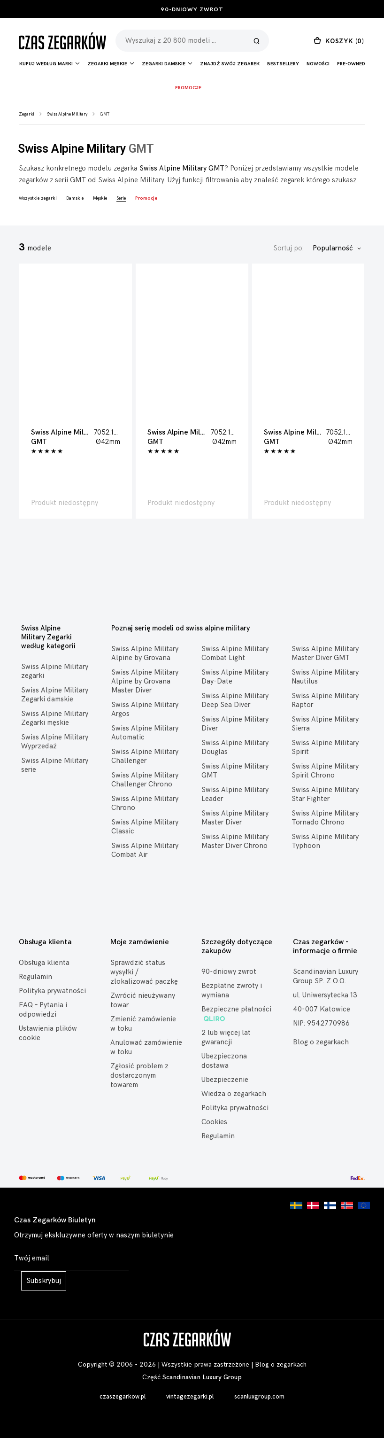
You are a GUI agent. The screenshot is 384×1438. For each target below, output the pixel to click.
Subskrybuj (43, 1280)
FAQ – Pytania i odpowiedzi (43, 1010)
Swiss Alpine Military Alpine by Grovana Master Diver (144, 681)
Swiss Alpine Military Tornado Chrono (325, 818)
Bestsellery (283, 64)
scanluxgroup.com (259, 1396)
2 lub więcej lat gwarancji (226, 1037)
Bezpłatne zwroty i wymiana (231, 990)
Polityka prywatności (52, 991)
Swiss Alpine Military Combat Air (144, 850)
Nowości (318, 64)
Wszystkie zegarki (38, 198)
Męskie (100, 198)
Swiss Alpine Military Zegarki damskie (54, 695)
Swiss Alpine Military (67, 114)
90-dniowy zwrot (192, 9)
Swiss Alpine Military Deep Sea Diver (235, 700)
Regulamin (35, 976)
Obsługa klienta (44, 962)
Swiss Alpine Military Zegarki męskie (54, 718)
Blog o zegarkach (321, 1042)
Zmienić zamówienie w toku (143, 1024)
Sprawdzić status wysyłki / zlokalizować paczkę (144, 972)
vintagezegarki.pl (190, 1396)
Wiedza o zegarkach (233, 1093)
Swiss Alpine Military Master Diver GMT (325, 653)
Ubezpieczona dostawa (224, 1061)
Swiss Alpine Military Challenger (144, 756)
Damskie (75, 198)
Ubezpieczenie (224, 1079)
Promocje (188, 88)
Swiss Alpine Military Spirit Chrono (325, 771)
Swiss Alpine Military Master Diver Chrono (235, 841)
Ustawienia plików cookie (48, 1033)
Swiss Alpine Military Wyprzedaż (54, 742)
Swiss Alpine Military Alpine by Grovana (144, 653)
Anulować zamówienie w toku (146, 1047)
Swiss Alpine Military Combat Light (235, 653)
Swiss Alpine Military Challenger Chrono (144, 780)
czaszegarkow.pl (123, 1396)
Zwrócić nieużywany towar (142, 1000)
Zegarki (26, 114)
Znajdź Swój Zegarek (230, 64)
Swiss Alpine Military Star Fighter (325, 794)
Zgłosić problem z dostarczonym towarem (139, 1075)
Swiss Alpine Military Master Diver (235, 818)
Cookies (214, 1122)
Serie (121, 198)
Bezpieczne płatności (236, 1014)
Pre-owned (351, 64)
